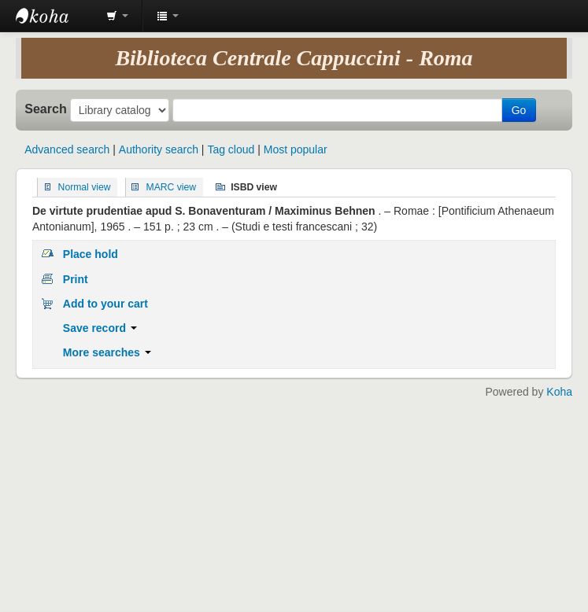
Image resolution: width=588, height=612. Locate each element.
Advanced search (66, 149)
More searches (107, 352)
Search (45, 108)
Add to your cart (105, 303)
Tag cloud (230, 149)
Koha (559, 391)
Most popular (295, 149)
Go (519, 110)
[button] (117, 15)
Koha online (55, 15)
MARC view (171, 187)
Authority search (158, 149)
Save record (100, 328)
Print (75, 279)
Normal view (84, 187)
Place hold (90, 254)
